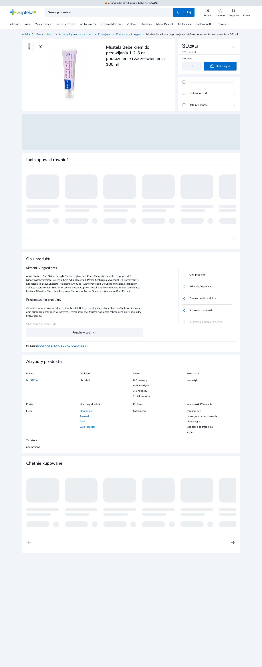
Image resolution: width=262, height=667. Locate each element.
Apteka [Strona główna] (26, 34)
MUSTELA (32, 380)
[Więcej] (234, 93)
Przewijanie (104, 34)
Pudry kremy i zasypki (128, 34)
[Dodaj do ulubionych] (234, 46)
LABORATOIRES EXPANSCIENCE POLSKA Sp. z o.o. (63, 346)
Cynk (82, 421)
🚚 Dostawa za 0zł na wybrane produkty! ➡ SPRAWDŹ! (131, 3)
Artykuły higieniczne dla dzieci (75, 34)
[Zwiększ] (200, 66)
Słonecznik (86, 411)
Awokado (85, 416)
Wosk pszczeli (87, 427)
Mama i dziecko (44, 34)
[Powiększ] (41, 46)
